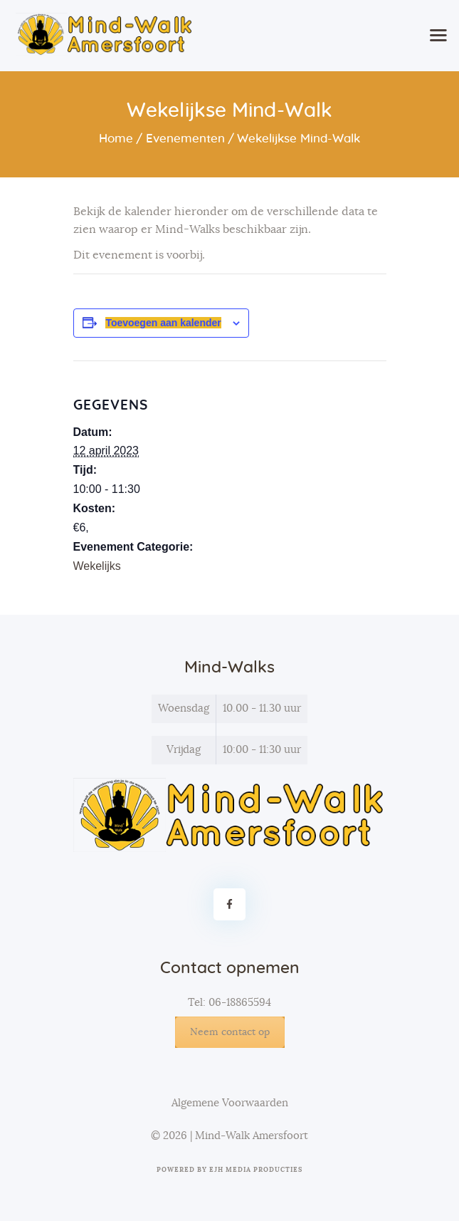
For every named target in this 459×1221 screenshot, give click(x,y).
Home (116, 139)
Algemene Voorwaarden (230, 1103)
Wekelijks (97, 566)
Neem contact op (230, 1032)
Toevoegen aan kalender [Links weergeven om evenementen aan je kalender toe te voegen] (163, 322)
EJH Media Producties (255, 1170)
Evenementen (185, 139)
